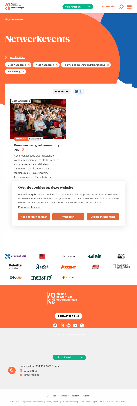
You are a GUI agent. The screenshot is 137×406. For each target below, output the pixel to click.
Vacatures (76, 395)
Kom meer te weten (29, 207)
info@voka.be (29, 374)
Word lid (86, 395)
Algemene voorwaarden (33, 401)
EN (48, 395)
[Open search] (121, 6)
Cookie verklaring (70, 401)
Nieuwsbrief (64, 395)
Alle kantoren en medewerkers (68, 334)
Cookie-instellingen (103, 216)
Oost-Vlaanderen (17, 64)
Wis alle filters (17, 57)
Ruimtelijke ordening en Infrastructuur (84, 64)
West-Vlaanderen (44, 64)
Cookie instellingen (89, 401)
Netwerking (14, 71)
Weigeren (68, 216)
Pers (54, 395)
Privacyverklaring (53, 401)
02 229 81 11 (28, 370)
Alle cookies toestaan (34, 216)
